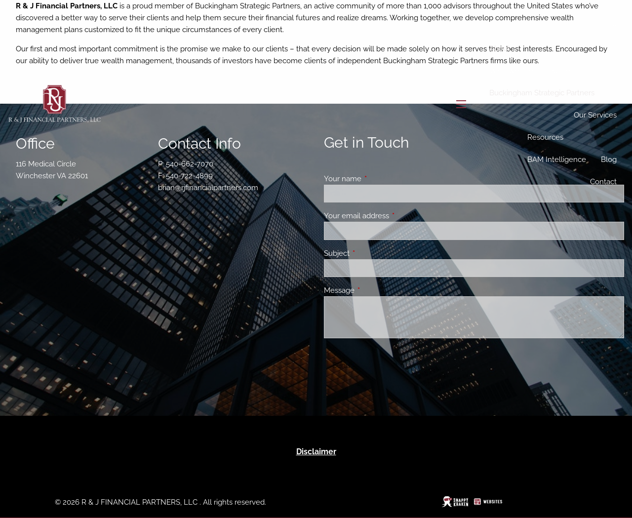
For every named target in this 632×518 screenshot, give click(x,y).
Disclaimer (316, 451)
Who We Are (511, 70)
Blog (609, 159)
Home (606, 26)
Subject (372, 253)
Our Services (595, 115)
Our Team (564, 70)
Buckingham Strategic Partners (541, 92)
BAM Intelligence (556, 159)
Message (375, 290)
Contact (603, 181)
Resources (545, 137)
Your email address (392, 215)
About (499, 48)
